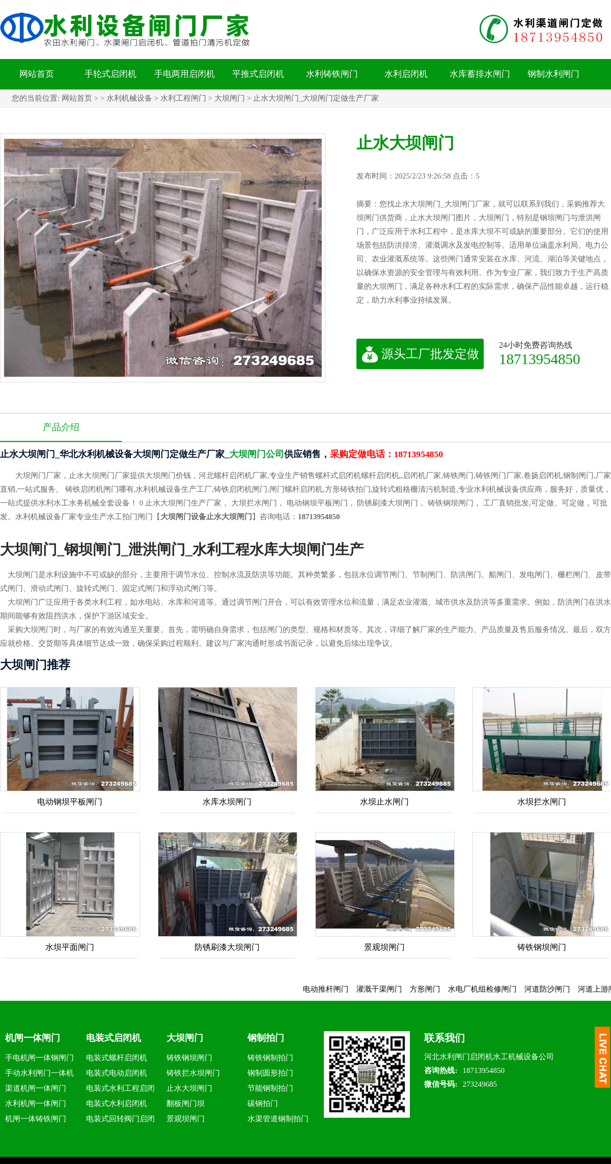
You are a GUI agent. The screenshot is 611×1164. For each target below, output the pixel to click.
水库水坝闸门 (227, 801)
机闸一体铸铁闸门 (35, 1119)
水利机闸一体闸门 (35, 1103)
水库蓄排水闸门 (480, 74)
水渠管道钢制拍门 (278, 1119)
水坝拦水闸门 (541, 801)
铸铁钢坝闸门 (541, 947)
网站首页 (36, 74)
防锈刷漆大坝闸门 (227, 947)
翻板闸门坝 (185, 1103)
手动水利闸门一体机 (39, 1073)
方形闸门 (436, 989)
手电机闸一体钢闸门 (39, 1058)
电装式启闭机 (113, 1038)
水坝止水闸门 (384, 801)
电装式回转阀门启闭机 (120, 1120)
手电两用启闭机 (184, 74)
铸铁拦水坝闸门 (193, 1073)
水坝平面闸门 (69, 947)
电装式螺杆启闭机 (116, 1058)
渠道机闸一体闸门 (35, 1088)
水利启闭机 (406, 74)
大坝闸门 (229, 98)
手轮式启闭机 (110, 74)
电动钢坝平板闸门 (69, 801)
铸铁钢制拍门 (270, 1058)
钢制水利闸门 (553, 74)
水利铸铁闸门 (332, 74)
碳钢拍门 (262, 1103)
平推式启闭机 (258, 74)
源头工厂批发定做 (420, 354)
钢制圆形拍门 (270, 1073)
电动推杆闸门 (337, 989)
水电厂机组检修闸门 (493, 989)
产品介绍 (61, 427)
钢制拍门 (265, 1038)
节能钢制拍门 (270, 1088)
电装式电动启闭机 (116, 1073)
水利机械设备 (129, 98)
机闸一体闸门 (32, 1038)
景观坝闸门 (384, 947)
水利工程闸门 (183, 98)
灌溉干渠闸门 (390, 989)
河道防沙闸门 (558, 989)
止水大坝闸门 (189, 1088)
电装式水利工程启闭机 (120, 1090)
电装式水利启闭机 (116, 1103)
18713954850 (539, 359)
